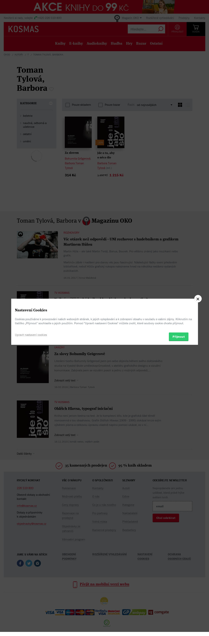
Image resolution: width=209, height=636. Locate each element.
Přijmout (179, 336)
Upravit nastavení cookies (31, 335)
